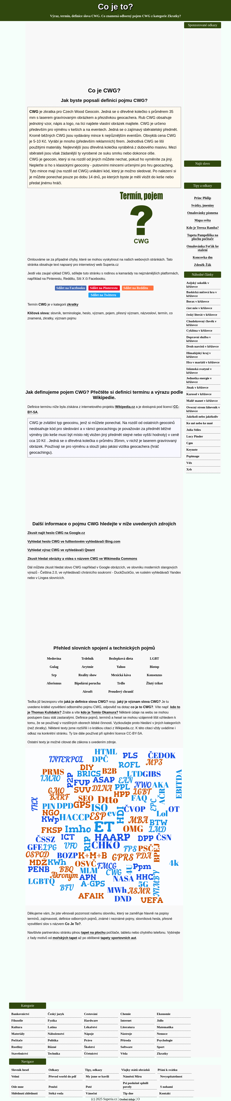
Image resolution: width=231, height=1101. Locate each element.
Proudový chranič (121, 691)
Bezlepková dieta (121, 658)
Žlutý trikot (154, 683)
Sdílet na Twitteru (104, 295)
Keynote (192, 449)
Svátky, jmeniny (202, 205)
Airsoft (88, 691)
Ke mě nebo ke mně (199, 423)
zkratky (72, 304)
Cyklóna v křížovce (199, 330)
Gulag (54, 667)
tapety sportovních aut (118, 938)
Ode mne (17, 1086)
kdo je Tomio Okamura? (99, 712)
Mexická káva (121, 675)
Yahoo (121, 667)
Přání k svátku (167, 1069)
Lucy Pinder (194, 436)
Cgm (189, 443)
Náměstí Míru (132, 1076)
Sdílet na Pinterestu (104, 288)
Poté (89, 1086)
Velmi (15, 1076)
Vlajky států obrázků (135, 1069)
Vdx (189, 462)
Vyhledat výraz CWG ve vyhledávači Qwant (61, 550)
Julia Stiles (193, 429)
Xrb (189, 469)
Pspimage (192, 456)
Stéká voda (56, 1093)
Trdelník (87, 658)
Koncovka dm (203, 257)
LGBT (154, 658)
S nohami (166, 1086)
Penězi (53, 1086)
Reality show (88, 675)
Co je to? (115, 6)
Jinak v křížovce (197, 387)
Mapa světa (202, 220)
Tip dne (128, 1093)
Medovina (54, 658)
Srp (54, 675)
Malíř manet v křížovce (202, 400)
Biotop (154, 667)
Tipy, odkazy (93, 1069)
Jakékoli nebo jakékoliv (202, 416)
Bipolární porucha (88, 683)
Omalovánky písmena (202, 213)
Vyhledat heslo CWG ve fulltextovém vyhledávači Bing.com (73, 541)
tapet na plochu (93, 932)
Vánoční (91, 1093)
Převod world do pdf (62, 1076)
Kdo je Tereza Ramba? (202, 227)
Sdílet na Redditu (138, 288)
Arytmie (87, 667)
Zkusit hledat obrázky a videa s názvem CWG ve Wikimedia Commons (82, 558)
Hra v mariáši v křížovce (202, 362)
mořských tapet (65, 938)
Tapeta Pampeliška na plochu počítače (202, 237)
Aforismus (54, 683)
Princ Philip (202, 198)
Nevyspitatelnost (171, 1076)
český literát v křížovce (201, 314)
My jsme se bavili (97, 1076)
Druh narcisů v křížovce (202, 346)
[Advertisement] (104, 55)
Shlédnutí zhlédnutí (24, 1093)
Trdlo (121, 683)
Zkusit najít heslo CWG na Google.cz (56, 533)
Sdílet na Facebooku (71, 288)
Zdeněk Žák (202, 265)
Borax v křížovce (197, 301)
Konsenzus (154, 675)
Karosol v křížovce (198, 394)
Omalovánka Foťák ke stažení (203, 248)
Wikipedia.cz (125, 407)
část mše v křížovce (199, 308)
